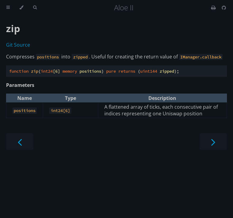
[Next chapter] (213, 141)
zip (13, 28)
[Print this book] (214, 7)
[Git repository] (223, 7)
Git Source (18, 44)
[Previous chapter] (19, 141)
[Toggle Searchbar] (35, 7)
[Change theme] (21, 7)
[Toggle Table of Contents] (8, 7)
